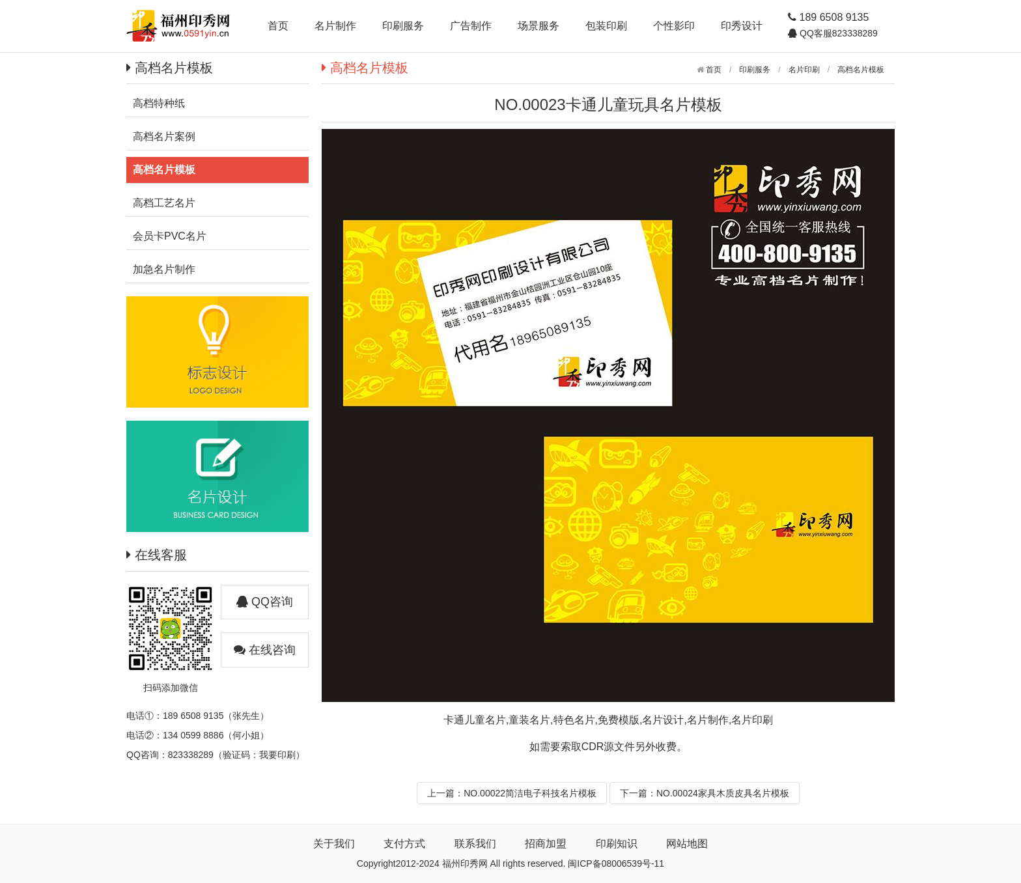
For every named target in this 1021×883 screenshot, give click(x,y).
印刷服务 (403, 25)
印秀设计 (741, 25)
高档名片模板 (860, 69)
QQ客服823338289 (837, 33)
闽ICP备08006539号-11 (616, 863)
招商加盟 (545, 843)
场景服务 (538, 25)
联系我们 (475, 843)
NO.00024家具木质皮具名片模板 (722, 793)
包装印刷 (606, 25)
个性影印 (674, 25)
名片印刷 (804, 69)
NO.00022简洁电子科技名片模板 (530, 793)
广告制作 (471, 25)
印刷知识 (616, 843)
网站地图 (687, 843)
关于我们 (334, 843)
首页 (278, 25)
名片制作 (335, 25)
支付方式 (404, 843)
